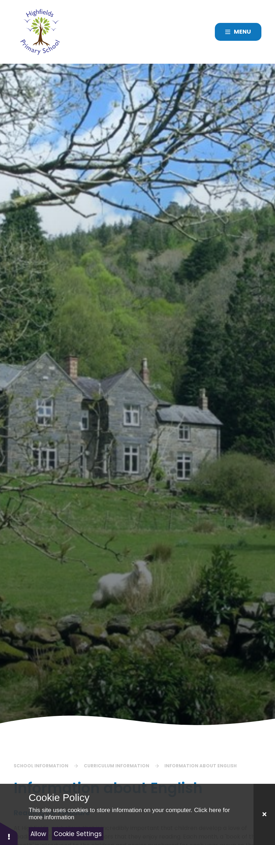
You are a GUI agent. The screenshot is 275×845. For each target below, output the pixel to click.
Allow (38, 834)
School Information (41, 766)
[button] (9, 833)
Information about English (200, 766)
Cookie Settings (78, 834)
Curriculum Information (116, 766)
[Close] (264, 814)
